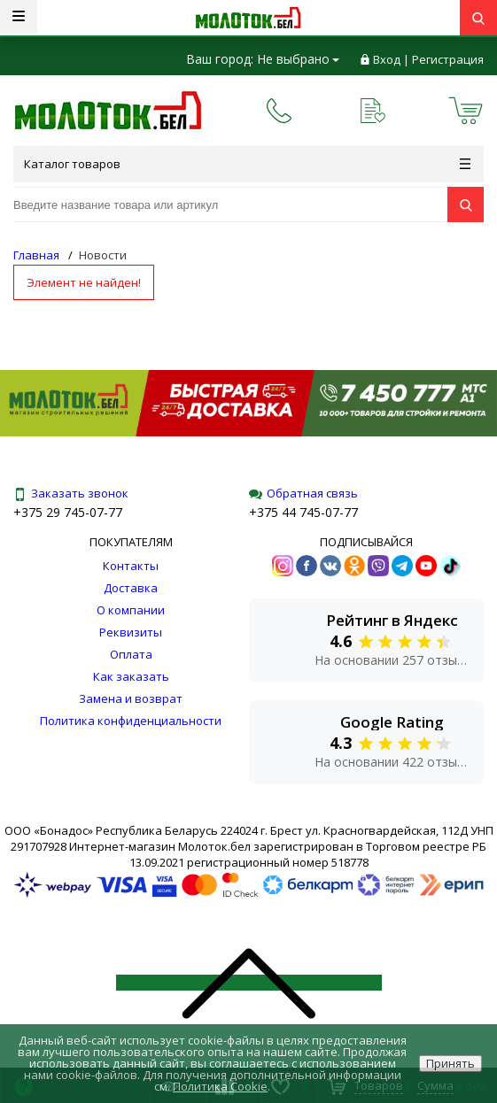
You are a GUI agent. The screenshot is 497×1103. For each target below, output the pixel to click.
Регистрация (448, 59)
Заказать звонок (70, 493)
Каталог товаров (247, 164)
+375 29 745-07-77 (67, 512)
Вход (386, 59)
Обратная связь (303, 493)
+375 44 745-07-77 (303, 512)
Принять (450, 1063)
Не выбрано (298, 58)
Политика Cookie (220, 1086)
